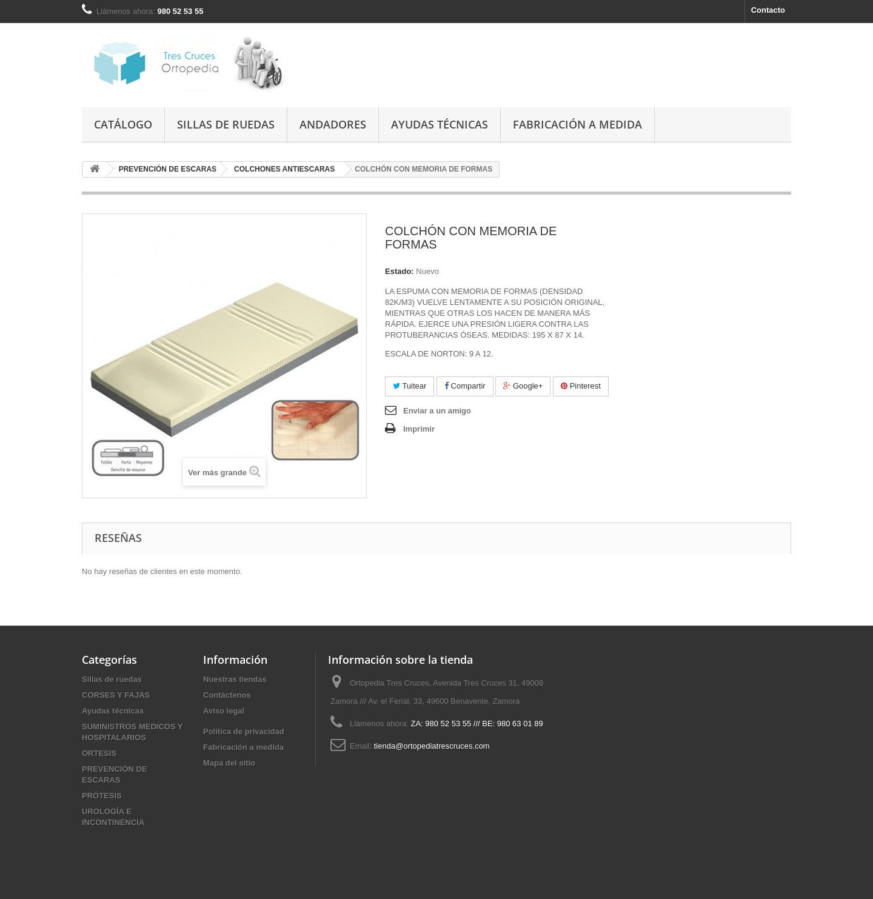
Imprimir (419, 428)
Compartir (465, 385)
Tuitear (409, 385)
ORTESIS (99, 753)
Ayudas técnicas (439, 124)
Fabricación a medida (577, 124)
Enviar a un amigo (437, 410)
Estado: (399, 271)
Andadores (332, 124)
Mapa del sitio (229, 762)
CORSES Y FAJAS (116, 695)
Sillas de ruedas (226, 124)
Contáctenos (227, 695)
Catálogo (123, 124)
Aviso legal (223, 710)
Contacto (768, 10)
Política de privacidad (243, 731)
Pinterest (581, 385)
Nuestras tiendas (235, 679)
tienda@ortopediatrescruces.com (432, 745)
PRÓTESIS (102, 795)
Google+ (523, 385)
